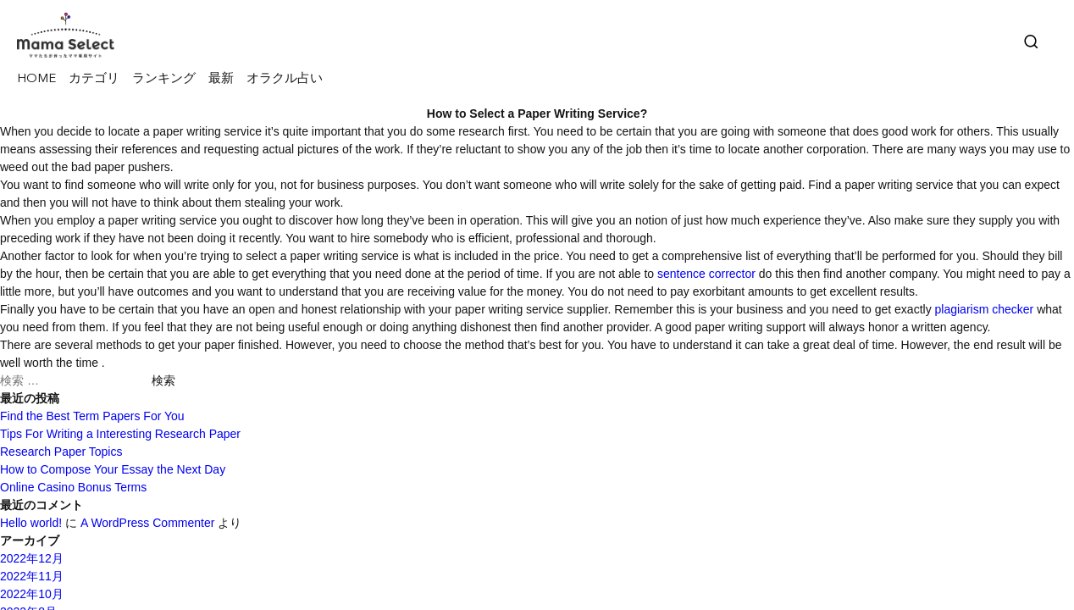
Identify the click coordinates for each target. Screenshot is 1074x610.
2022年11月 (32, 576)
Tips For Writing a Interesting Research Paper (120, 434)
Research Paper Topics (61, 451)
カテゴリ (94, 79)
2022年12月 (32, 558)
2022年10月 (32, 594)
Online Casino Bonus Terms (73, 487)
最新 (221, 79)
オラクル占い (284, 79)
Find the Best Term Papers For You (92, 416)
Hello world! (31, 523)
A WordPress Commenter (147, 523)
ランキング (164, 79)
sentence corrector (706, 273)
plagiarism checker (984, 309)
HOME (36, 79)
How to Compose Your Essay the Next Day (112, 469)
